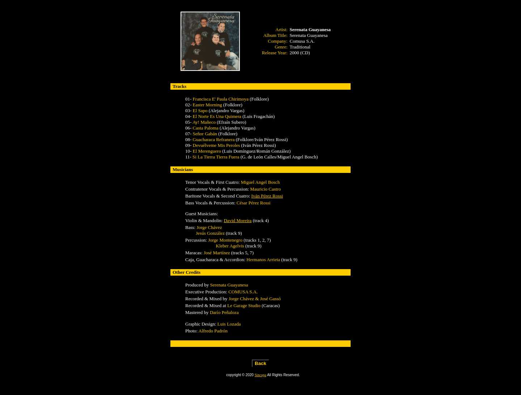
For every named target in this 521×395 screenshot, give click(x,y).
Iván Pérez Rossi (267, 196)
